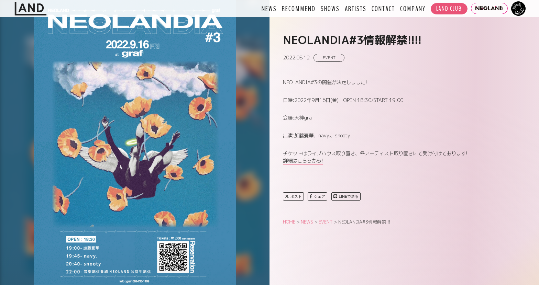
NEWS (269, 8)
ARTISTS (355, 8)
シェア (317, 196)
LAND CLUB (449, 9)
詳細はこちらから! (303, 160)
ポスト (293, 196)
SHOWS (330, 8)
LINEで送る (346, 196)
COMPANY (413, 8)
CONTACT (383, 8)
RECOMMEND (299, 8)
